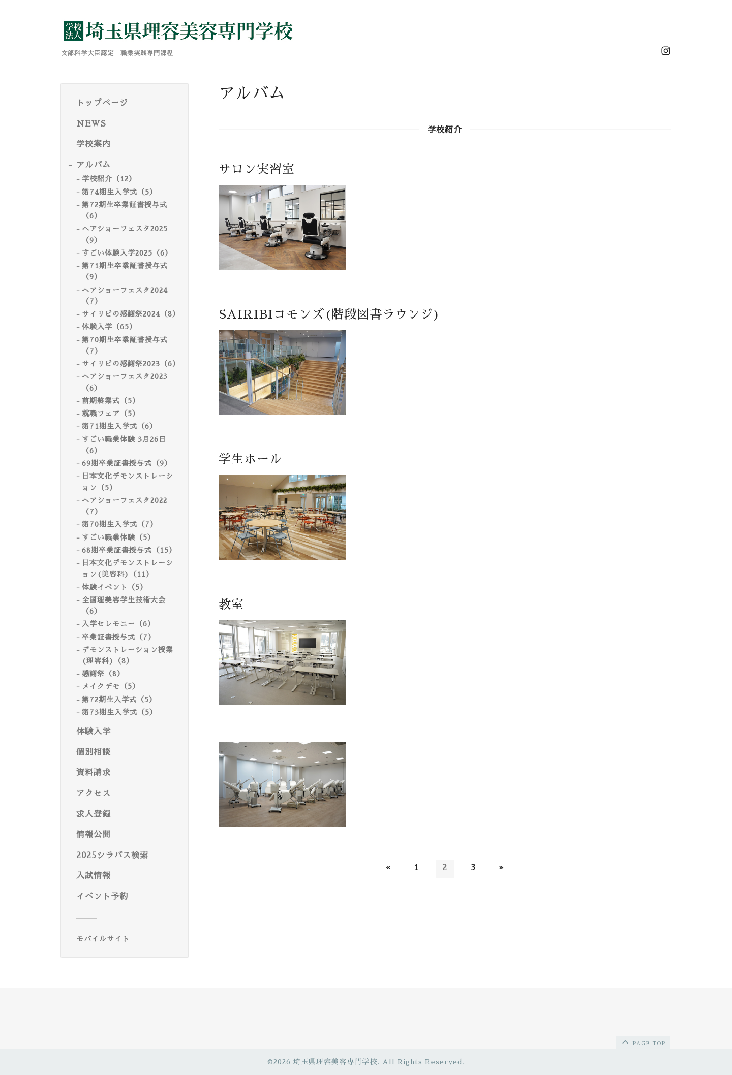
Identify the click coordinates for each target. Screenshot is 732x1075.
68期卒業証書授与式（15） (129, 550)
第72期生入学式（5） (119, 699)
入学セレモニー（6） (118, 623)
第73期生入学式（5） (119, 712)
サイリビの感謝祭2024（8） (131, 314)
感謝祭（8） (103, 673)
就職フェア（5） (111, 413)
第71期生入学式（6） (119, 426)
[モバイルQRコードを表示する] (128, 938)
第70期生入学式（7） (120, 524)
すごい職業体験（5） (118, 537)
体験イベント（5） (114, 587)
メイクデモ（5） (111, 686)
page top (642, 1041)
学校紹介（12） (109, 178)
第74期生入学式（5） (119, 192)
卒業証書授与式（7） (119, 637)
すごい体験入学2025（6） (127, 253)
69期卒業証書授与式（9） (127, 463)
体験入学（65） (109, 326)
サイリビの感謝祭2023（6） (131, 363)
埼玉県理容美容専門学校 (335, 1061)
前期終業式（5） (111, 400)
